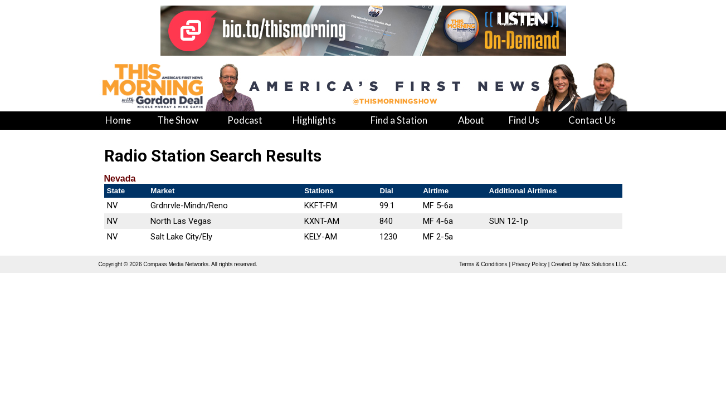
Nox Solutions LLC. (604, 264)
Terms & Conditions (483, 264)
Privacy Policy (529, 264)
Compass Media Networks (175, 264)
